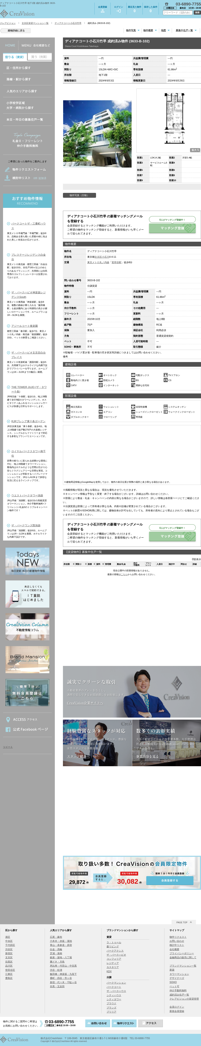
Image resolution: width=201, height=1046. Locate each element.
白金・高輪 (56, 949)
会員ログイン (177, 1006)
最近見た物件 (134, 10)
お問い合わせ (177, 941)
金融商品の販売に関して (183, 957)
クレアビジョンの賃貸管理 (184, 998)
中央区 (9, 941)
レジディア (113, 963)
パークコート (114, 987)
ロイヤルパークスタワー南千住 (28, 453)
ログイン (118, 9)
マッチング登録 (172, 228)
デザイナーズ (177, 978)
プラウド (111, 1003)
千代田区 (10, 945)
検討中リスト (177, 945)
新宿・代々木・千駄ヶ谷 (63, 982)
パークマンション (116, 982)
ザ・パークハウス (116, 991)
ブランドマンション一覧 (183, 965)
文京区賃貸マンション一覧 (35, 23)
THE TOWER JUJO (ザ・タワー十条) (29, 389)
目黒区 (9, 961)
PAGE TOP (181, 922)
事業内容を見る (147, 756)
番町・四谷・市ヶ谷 (61, 978)
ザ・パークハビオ (116, 954)
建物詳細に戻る (16, 30)
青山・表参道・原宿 (61, 945)
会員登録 (102, 9)
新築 (172, 969)
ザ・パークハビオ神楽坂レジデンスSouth (28, 294)
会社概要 (174, 949)
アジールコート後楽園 (24, 325)
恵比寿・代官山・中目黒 (63, 965)
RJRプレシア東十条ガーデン (28, 421)
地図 (163, 30)
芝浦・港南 (56, 953)
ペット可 (174, 986)
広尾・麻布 (56, 937)
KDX (109, 971)
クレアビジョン (8, 23)
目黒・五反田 (57, 986)
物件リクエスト (178, 937)
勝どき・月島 (57, 961)
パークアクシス (115, 950)
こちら (124, 574)
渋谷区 (9, 949)
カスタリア (113, 967)
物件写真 (131, 30)
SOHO (173, 982)
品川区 (9, 965)
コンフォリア (114, 958)
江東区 (9, 974)
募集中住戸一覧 (184, 30)
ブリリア (111, 1011)
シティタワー (114, 999)
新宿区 (9, 953)
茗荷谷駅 (116, 262)
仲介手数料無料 (178, 990)
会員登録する (132, 873)
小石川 (105, 256)
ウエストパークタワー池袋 (27, 495)
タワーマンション (179, 974)
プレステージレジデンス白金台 (28, 257)
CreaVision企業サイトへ (85, 702)
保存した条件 (150, 10)
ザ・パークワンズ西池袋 (25, 525)
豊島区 (9, 978)
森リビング (113, 946)
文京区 (98, 256)
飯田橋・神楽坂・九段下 (63, 974)
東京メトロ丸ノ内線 (98, 262)
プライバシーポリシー (182, 953)
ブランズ (111, 1007)
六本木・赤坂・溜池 (61, 941)
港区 (7, 937)
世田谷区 (10, 970)
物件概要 (148, 30)
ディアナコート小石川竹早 (68, 23)
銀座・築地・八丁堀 (61, 957)
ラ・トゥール (114, 942)
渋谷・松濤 (56, 970)
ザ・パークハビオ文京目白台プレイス (28, 355)
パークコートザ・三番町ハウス (28, 226)
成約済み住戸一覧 (179, 994)
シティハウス (114, 995)
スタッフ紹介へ (78, 756)
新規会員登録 (177, 1011)
